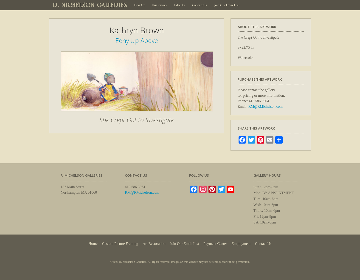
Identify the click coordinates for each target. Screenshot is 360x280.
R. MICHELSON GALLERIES (90, 5)
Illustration (159, 5)
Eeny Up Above (136, 40)
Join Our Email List (226, 5)
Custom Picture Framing (120, 244)
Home (93, 244)
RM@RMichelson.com (265, 106)
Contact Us (199, 5)
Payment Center (215, 244)
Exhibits (179, 5)
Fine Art (139, 5)
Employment (241, 244)
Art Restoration (154, 244)
